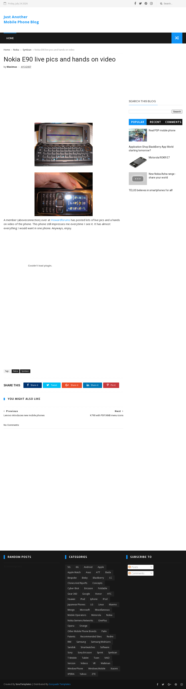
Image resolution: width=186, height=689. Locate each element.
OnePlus (102, 620)
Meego (71, 609)
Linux (101, 604)
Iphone (94, 599)
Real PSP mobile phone (162, 130)
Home (10, 38)
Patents (71, 636)
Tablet (85, 657)
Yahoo (83, 674)
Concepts (97, 583)
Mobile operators (77, 615)
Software (104, 647)
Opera (71, 625)
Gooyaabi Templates (59, 684)
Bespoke (72, 577)
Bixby (85, 577)
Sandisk (71, 647)
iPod (105, 599)
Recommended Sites (91, 636)
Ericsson (88, 588)
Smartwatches (88, 647)
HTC (109, 593)
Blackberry (98, 577)
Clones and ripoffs (77, 583)
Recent (155, 122)
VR (94, 663)
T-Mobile (72, 657)
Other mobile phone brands (82, 631)
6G (77, 567)
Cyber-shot (73, 588)
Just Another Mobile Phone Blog (21, 19)
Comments (173, 122)
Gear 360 (72, 593)
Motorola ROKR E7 (159, 157)
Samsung (81, 641)
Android (88, 567)
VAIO (107, 657)
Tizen (96, 657)
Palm (104, 631)
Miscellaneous (102, 609)
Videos (84, 663)
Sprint (100, 652)
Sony (70, 652)
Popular (137, 122)
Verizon (71, 663)
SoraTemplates (23, 684)
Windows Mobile (96, 668)
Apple (101, 567)
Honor (98, 593)
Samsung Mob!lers (100, 641)
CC (110, 577)
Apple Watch (74, 572)
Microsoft (85, 609)
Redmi (110, 636)
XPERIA (71, 674)
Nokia (16, 49)
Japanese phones (76, 604)
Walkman (105, 663)
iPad (82, 599)
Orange (83, 625)
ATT (98, 572)
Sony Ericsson (85, 652)
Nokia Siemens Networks (80, 620)
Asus (88, 572)
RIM (69, 641)
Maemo (113, 604)
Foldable (102, 588)
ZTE (94, 674)
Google (86, 593)
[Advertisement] (116, 20)
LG (91, 604)
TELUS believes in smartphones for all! (151, 190)
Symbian (27, 49)
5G (69, 567)
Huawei (71, 599)
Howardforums (60, 220)
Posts (133, 567)
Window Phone (75, 668)
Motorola (96, 615)
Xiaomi (114, 668)
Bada (108, 572)
